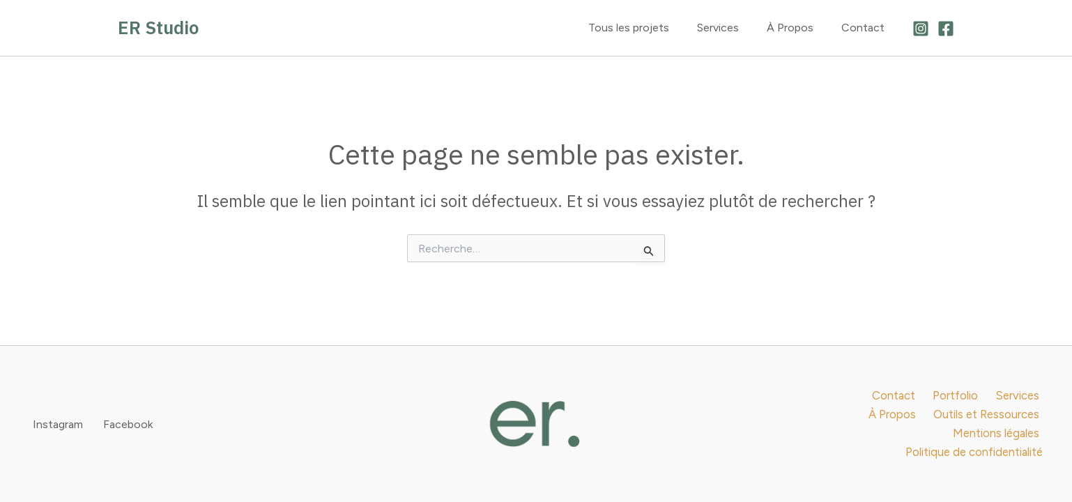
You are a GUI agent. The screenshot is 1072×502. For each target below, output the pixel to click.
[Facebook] (945, 28)
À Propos (798, 27)
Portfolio (901, 404)
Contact (865, 27)
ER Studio (158, 27)
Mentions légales (997, 424)
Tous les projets (648, 27)
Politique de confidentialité (975, 443)
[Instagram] (920, 28)
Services (732, 27)
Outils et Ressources (886, 424)
